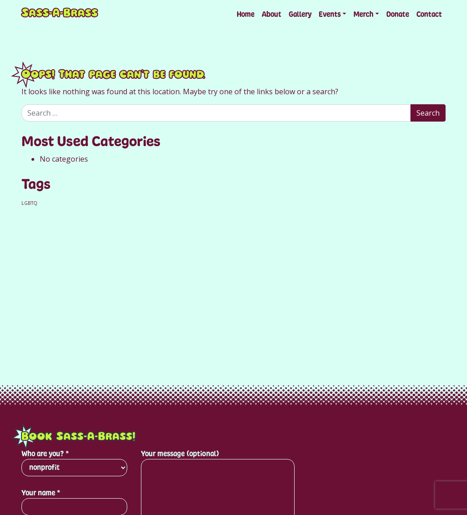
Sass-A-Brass (59, 14)
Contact (429, 14)
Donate (397, 14)
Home (245, 14)
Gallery (300, 14)
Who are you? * (74, 462)
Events (330, 14)
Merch (363, 14)
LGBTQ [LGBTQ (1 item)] (29, 203)
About (271, 14)
